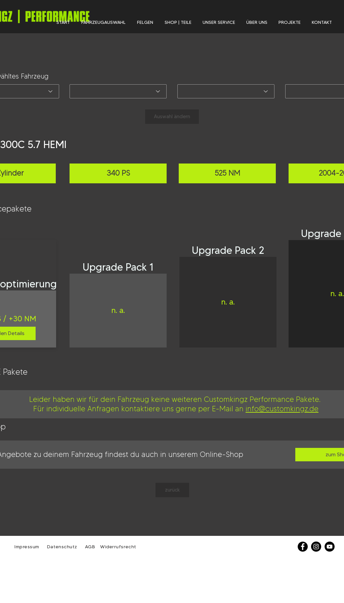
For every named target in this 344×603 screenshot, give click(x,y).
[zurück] (172, 490)
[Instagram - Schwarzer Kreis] (316, 547)
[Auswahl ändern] (172, 116)
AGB (89, 547)
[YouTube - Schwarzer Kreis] (330, 547)
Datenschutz (63, 547)
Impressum (26, 547)
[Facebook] (303, 547)
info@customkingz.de (282, 408)
